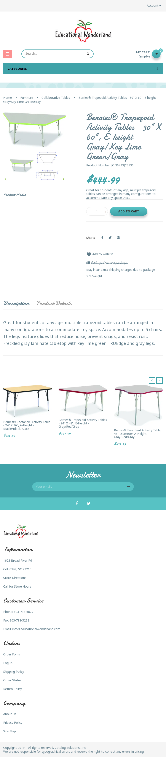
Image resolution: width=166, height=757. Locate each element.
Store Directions (14, 578)
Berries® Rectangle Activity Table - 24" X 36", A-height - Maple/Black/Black (26, 425)
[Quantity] (97, 211)
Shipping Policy (13, 671)
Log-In (8, 663)
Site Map (9, 731)
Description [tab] (16, 303)
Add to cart (128, 211)
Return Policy (12, 689)
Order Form (11, 654)
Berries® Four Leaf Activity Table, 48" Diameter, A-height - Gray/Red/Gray (137, 433)
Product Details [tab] (54, 303)
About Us (9, 714)
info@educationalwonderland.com (36, 629)
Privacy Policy (12, 722)
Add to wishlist (99, 254)
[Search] (57, 53)
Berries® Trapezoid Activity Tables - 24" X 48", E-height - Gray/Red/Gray (83, 423)
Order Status (12, 680)
